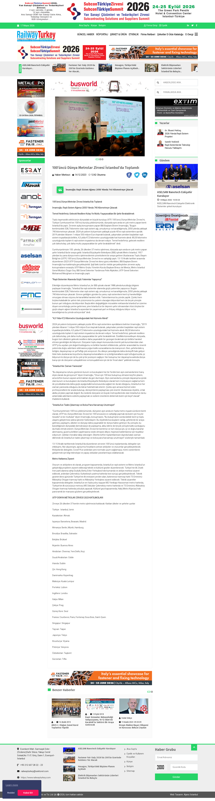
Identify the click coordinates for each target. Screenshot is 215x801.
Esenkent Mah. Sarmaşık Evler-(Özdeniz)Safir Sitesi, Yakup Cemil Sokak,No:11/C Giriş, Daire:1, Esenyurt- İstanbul (36, 754)
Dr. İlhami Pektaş (173, 130)
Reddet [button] (11, 793)
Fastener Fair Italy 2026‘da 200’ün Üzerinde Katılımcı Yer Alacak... (89, 68)
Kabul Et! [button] (28, 793)
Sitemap (131, 771)
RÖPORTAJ (102, 34)
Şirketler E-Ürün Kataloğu (170, 34)
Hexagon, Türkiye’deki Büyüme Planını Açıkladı (96, 767)
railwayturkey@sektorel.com (33, 771)
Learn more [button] (12, 785)
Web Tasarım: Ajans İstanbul (184, 794)
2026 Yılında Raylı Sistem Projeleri (176, 135)
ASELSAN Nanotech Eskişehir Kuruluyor (174, 194)
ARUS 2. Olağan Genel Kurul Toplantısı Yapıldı (65, 726)
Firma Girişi (150, 25)
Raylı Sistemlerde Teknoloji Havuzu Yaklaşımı (177, 146)
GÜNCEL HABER (85, 34)
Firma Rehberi (148, 34)
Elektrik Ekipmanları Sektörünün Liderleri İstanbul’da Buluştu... (178, 68)
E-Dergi (189, 34)
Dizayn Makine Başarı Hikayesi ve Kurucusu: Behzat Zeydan (133, 726)
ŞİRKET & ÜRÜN (118, 34)
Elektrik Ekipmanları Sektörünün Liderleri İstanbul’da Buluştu (98, 776)
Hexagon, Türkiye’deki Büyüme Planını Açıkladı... (134, 67)
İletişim (102, 25)
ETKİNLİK (134, 34)
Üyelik (163, 25)
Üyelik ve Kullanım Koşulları (135, 755)
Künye (94, 25)
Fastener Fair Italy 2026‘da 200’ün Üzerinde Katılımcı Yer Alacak (99, 758)
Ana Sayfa (84, 25)
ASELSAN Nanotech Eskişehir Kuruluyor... (43, 67)
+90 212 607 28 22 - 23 (30, 765)
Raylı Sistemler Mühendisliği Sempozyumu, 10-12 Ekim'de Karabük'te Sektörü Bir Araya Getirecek (99, 721)
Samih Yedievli (172, 142)
